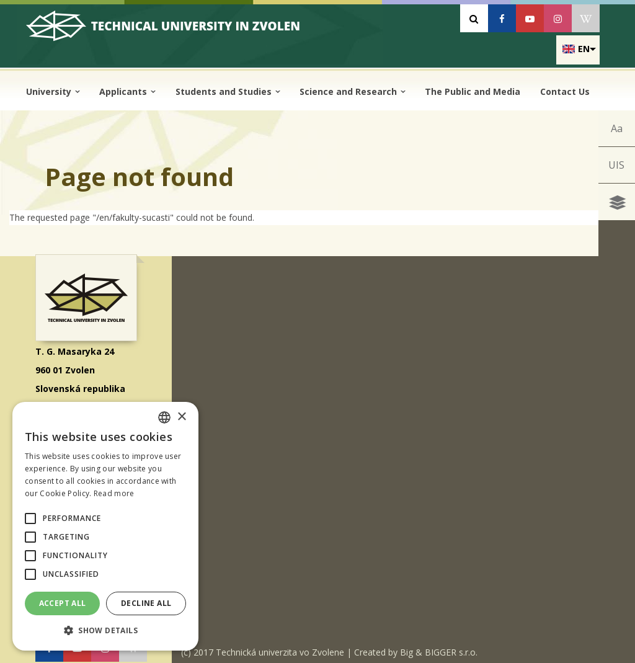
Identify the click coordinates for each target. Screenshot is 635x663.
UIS (616, 169)
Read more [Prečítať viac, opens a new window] (114, 493)
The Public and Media (472, 91)
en (584, 49)
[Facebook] (502, 18)
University (53, 91)
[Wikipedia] (586, 18)
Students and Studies (227, 91)
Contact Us (565, 91)
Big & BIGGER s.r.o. (438, 647)
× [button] (181, 417)
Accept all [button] (62, 603)
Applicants (127, 91)
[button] (30, 518)
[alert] (105, 526)
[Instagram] (558, 18)
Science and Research (353, 91)
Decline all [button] (146, 603)
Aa (615, 129)
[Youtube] (530, 18)
